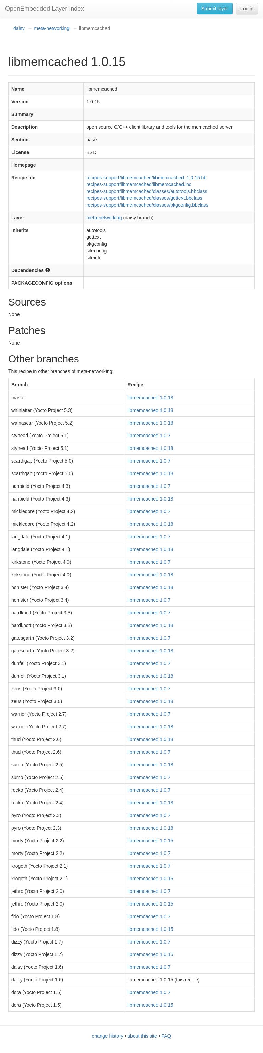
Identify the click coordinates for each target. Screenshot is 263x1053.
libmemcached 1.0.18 (150, 397)
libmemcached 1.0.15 (150, 840)
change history (107, 1036)
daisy (19, 28)
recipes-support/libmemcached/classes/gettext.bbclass (144, 198)
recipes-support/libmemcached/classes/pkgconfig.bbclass (147, 205)
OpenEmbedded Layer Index (44, 8)
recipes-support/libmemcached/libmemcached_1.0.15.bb (146, 177)
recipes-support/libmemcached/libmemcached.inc (138, 184)
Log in (246, 8)
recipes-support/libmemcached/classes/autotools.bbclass (146, 191)
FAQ (166, 1036)
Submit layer (214, 8)
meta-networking (52, 28)
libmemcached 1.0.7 (149, 435)
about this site (142, 1036)
